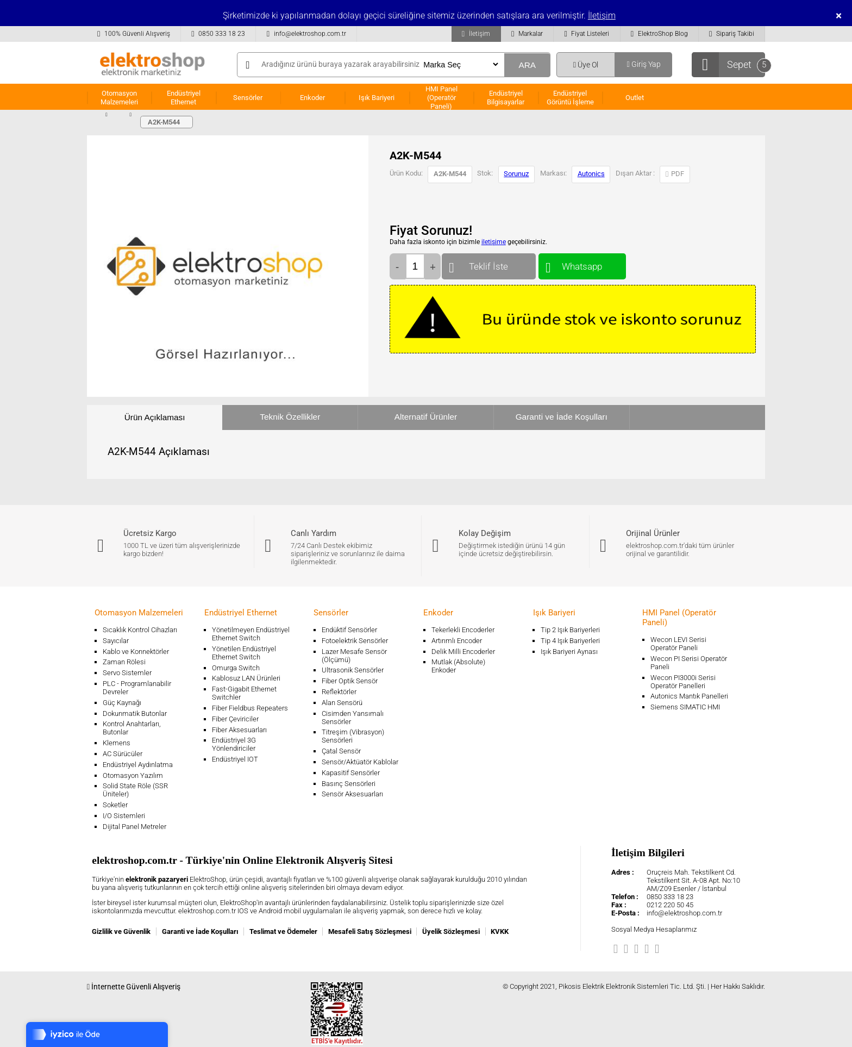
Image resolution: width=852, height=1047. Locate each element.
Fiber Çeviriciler (235, 719)
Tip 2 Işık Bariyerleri (570, 630)
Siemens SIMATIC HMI (685, 707)
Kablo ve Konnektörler (136, 651)
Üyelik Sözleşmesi (451, 931)
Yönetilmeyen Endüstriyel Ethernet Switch (251, 634)
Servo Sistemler (127, 673)
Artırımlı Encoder (456, 641)
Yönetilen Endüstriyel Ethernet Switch (244, 653)
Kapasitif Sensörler (351, 773)
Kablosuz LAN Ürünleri (246, 678)
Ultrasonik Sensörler (353, 670)
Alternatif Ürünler (425, 416)
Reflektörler (339, 692)
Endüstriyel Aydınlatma (138, 765)
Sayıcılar (116, 641)
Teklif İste (489, 264)
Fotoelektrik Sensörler (355, 641)
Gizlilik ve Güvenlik (121, 931)
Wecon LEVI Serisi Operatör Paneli (678, 643)
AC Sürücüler (122, 754)
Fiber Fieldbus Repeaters (250, 708)
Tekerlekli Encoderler (462, 630)
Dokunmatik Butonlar (135, 713)
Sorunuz (516, 174)
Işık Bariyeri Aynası (569, 651)
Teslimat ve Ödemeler (283, 931)
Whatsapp (582, 264)
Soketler (115, 805)
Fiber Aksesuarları (239, 730)
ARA (527, 65)
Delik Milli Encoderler (463, 651)
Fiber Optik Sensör (350, 681)
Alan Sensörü (342, 703)
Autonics (591, 174)
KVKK (500, 931)
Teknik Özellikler (290, 416)
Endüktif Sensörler (349, 630)
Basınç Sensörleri (348, 784)
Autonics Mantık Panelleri (689, 696)
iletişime (493, 242)
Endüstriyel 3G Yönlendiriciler (234, 744)
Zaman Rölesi (124, 662)
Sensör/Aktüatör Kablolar (360, 762)
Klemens (116, 743)
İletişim (602, 15)
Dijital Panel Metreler (134, 826)
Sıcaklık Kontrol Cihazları (140, 630)
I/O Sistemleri (124, 816)
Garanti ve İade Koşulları (561, 416)
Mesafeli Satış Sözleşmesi (369, 931)
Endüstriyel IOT (235, 759)
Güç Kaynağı (122, 703)
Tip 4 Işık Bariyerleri (570, 641)
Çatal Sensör (341, 751)
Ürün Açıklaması (154, 417)
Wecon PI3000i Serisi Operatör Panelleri (683, 682)
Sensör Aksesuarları (352, 794)
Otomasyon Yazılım (133, 775)
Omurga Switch (236, 668)
